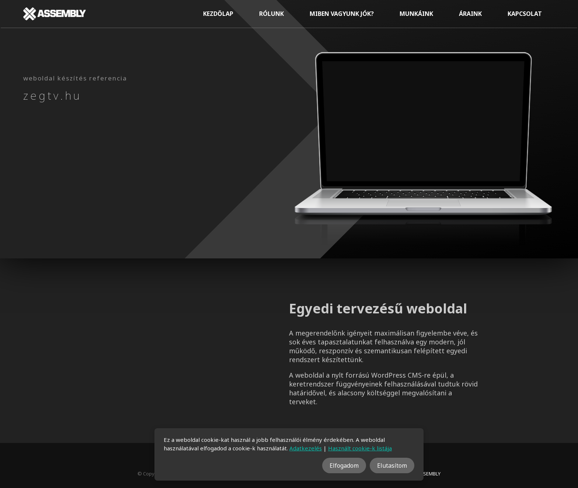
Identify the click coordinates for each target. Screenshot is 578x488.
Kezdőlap (218, 14)
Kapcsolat (525, 14)
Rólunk (271, 14)
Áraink (470, 14)
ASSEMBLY (429, 473)
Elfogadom (344, 465)
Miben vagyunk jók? (342, 14)
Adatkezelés (305, 448)
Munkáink (416, 14)
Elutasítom (392, 465)
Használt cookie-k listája (360, 448)
